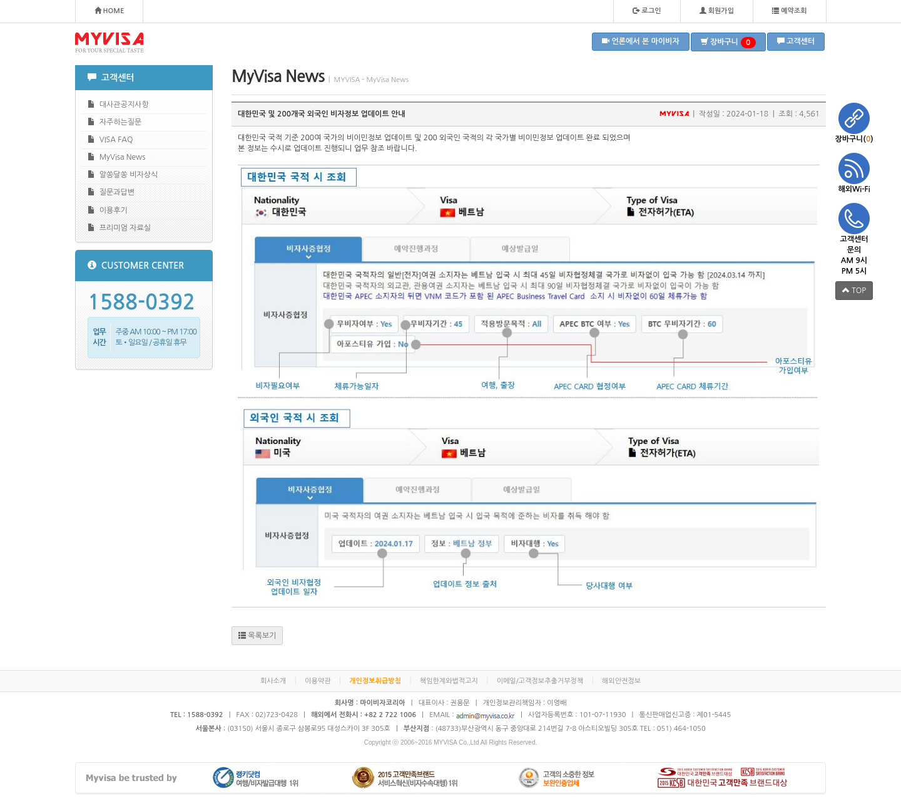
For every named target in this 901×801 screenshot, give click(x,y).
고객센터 (796, 41)
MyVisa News (116, 157)
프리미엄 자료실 (119, 228)
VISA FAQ (110, 139)
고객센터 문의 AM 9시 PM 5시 (854, 239)
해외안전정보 (621, 681)
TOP (854, 290)
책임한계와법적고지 (449, 681)
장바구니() (854, 123)
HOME (109, 10)
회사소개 (273, 681)
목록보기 (257, 635)
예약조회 (789, 10)
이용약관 (317, 681)
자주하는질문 (114, 122)
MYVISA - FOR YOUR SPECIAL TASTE (109, 43)
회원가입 (717, 10)
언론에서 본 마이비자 (641, 41)
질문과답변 (111, 192)
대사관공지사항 (118, 104)
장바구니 (728, 42)
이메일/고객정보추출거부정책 (540, 681)
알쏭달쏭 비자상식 (123, 174)
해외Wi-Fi (854, 173)
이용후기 (108, 210)
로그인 (647, 10)
